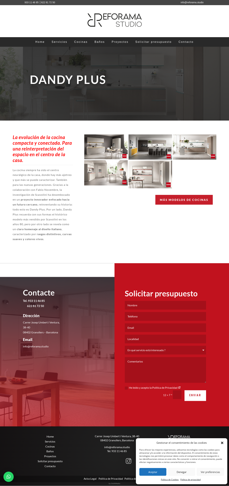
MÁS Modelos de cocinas (156, 199)
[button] (222, 443)
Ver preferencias (210, 472)
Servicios (59, 42)
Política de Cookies (170, 479)
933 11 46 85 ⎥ (33, 2)
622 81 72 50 (48, 2)
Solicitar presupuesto (153, 42)
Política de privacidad (190, 479)
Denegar (182, 472)
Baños (99, 42)
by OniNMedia (114, 483)
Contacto (186, 42)
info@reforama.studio (117, 447)
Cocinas (81, 42)
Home (40, 42)
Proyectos (120, 42)
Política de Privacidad (111, 478)
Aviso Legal (90, 478)
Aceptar (152, 472)
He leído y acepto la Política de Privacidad (153, 393)
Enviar (195, 400)
